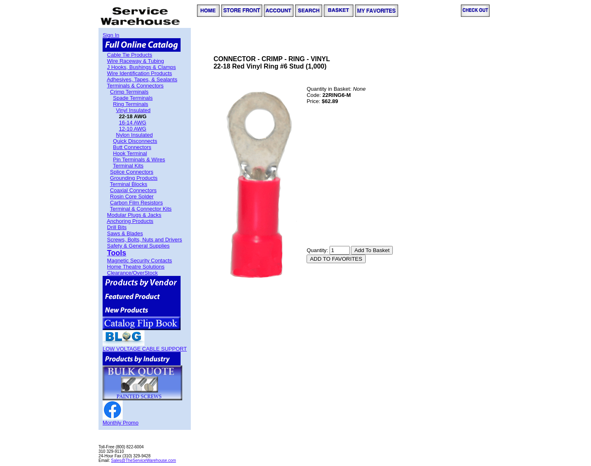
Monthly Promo (120, 423)
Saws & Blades (125, 233)
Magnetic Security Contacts (139, 260)
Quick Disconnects (135, 141)
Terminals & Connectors (135, 86)
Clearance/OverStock (132, 273)
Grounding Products (134, 178)
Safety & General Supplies (138, 246)
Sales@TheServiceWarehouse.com (143, 460)
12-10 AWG (133, 129)
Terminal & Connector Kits (141, 209)
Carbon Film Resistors (136, 203)
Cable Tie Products (129, 55)
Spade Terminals (133, 98)
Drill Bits (117, 227)
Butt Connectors (132, 147)
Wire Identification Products (139, 73)
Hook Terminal (130, 153)
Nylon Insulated (134, 135)
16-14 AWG (133, 122)
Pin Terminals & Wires (139, 159)
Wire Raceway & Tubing (135, 61)
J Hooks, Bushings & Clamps (141, 67)
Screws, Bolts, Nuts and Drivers (144, 239)
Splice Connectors (131, 172)
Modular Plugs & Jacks (134, 215)
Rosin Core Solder (131, 196)
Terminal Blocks (128, 184)
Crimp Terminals (129, 92)
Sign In (111, 35)
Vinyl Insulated (133, 110)
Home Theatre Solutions (136, 267)
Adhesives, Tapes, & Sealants (142, 79)
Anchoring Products (130, 221)
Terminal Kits (128, 166)
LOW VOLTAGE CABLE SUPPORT (145, 349)
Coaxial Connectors (133, 190)
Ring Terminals (130, 104)
